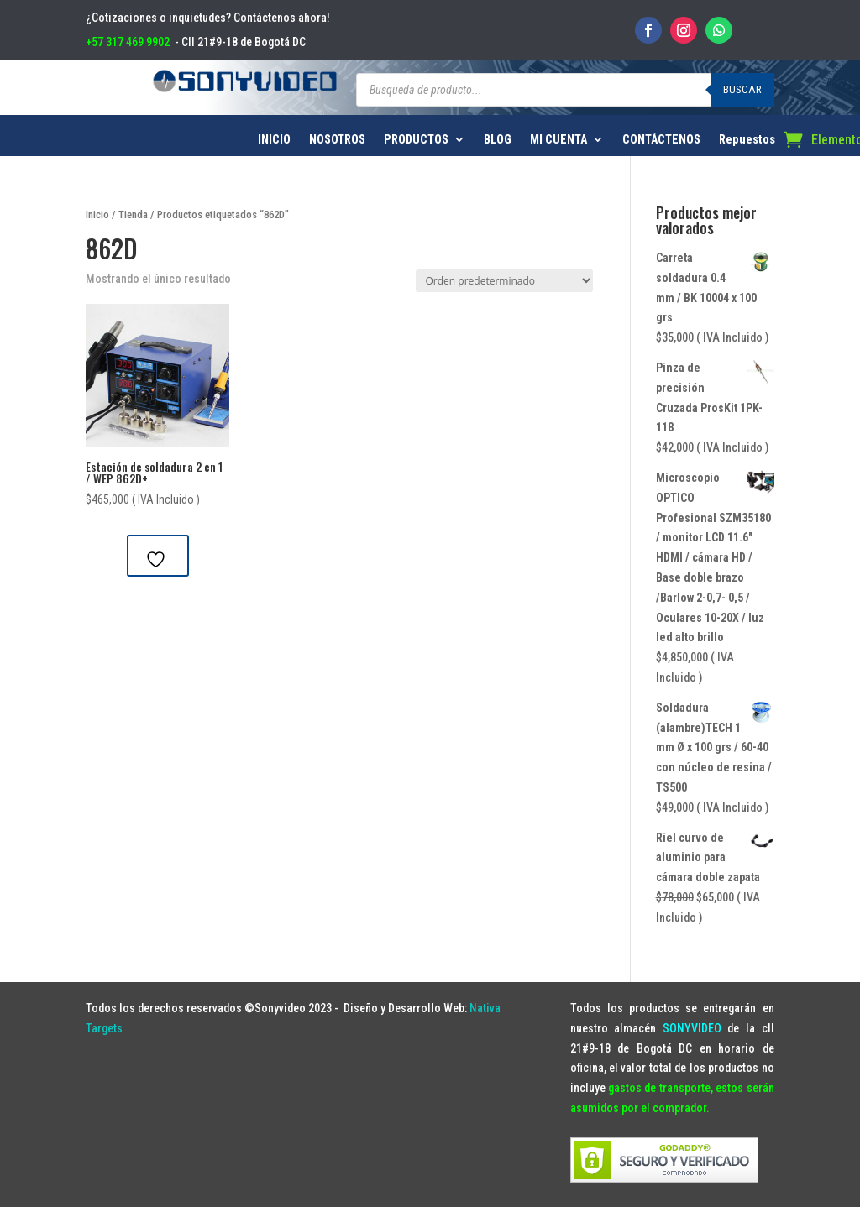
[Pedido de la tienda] (504, 280)
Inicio (97, 214)
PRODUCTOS (416, 139)
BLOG (497, 139)
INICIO (274, 139)
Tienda (133, 214)
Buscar (742, 89)
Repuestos (747, 139)
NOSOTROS (337, 139)
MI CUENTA (558, 139)
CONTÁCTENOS (661, 139)
